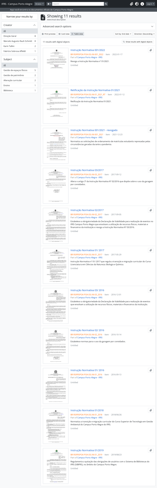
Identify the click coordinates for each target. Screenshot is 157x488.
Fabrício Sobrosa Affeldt (19, 52)
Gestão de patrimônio (19, 76)
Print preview (48, 34)
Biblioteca (19, 91)
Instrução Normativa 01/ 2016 (87, 370)
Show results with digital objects (137, 42)
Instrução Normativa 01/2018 (87, 410)
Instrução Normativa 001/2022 (88, 50)
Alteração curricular (19, 81)
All (5, 31)
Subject (8, 59)
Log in (149, 4)
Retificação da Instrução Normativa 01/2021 (95, 90)
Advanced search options (57, 26)
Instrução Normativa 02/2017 (87, 210)
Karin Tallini (19, 47)
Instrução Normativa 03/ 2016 (87, 290)
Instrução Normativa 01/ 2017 (87, 250)
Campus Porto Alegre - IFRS (89, 57)
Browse (38, 4)
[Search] (78, 4)
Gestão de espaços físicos (19, 71)
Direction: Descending (143, 34)
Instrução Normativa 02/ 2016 (87, 330)
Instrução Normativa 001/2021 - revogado (94, 130)
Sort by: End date (122, 34)
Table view (77, 34)
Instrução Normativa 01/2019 (87, 450)
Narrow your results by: (19, 16)
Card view (64, 34)
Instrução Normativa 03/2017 (87, 170)
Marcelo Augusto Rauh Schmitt (19, 42)
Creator (8, 25)
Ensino (19, 86)
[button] (131, 4)
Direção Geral (19, 37)
